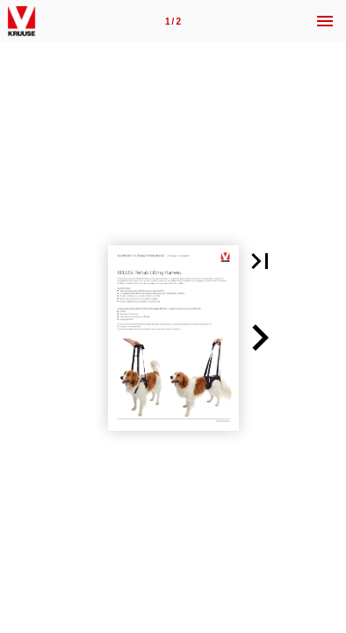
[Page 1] (173, 21)
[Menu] (325, 21)
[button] (260, 261)
